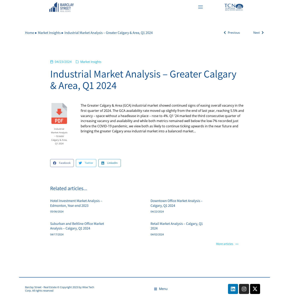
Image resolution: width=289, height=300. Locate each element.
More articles (227, 244)
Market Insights (90, 62)
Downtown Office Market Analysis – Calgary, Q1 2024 (177, 203)
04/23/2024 (63, 62)
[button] (62, 163)
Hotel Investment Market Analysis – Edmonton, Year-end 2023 (76, 203)
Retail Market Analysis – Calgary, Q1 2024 (177, 226)
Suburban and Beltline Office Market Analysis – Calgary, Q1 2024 (77, 226)
